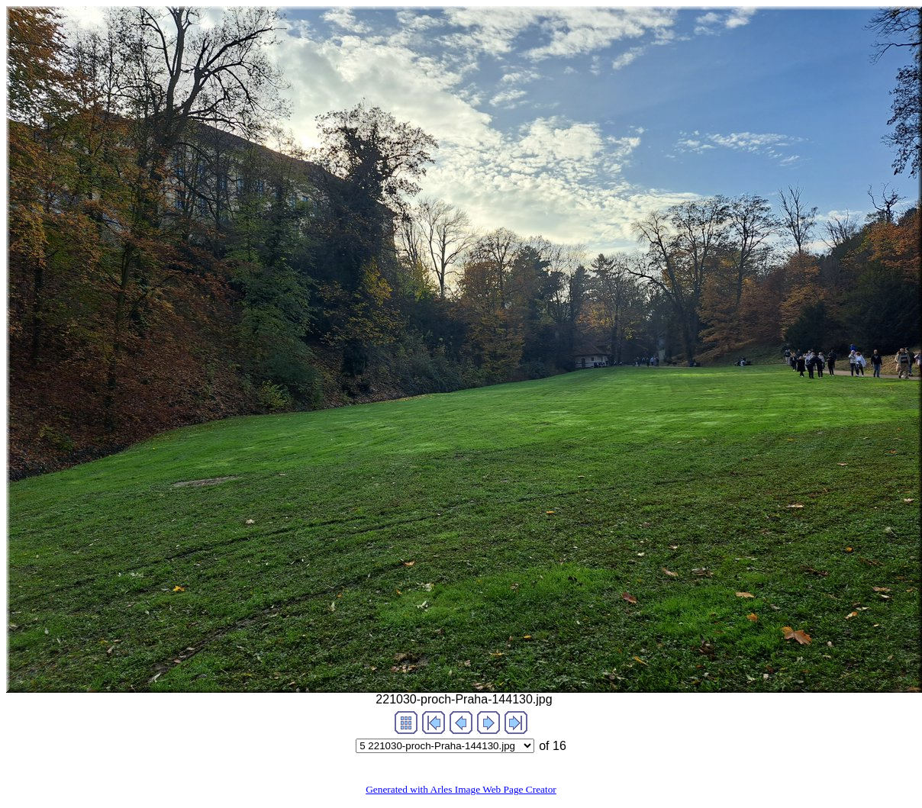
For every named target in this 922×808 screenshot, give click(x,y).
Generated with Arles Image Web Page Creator (461, 789)
